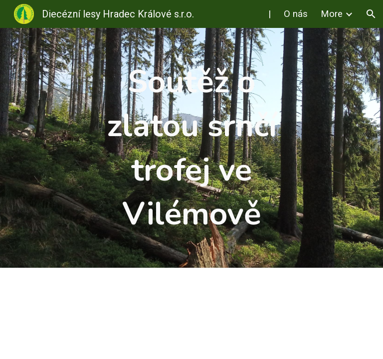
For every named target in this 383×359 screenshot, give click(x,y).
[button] (371, 14)
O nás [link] (296, 13)
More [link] (332, 13)
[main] (191, 148)
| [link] (269, 13)
